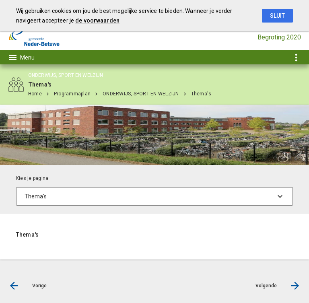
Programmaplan (72, 94)
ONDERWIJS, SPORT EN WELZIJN (141, 94)
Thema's (201, 94)
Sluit (277, 15)
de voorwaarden (97, 20)
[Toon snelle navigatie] (296, 57)
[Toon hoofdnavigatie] (21, 57)
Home (35, 94)
